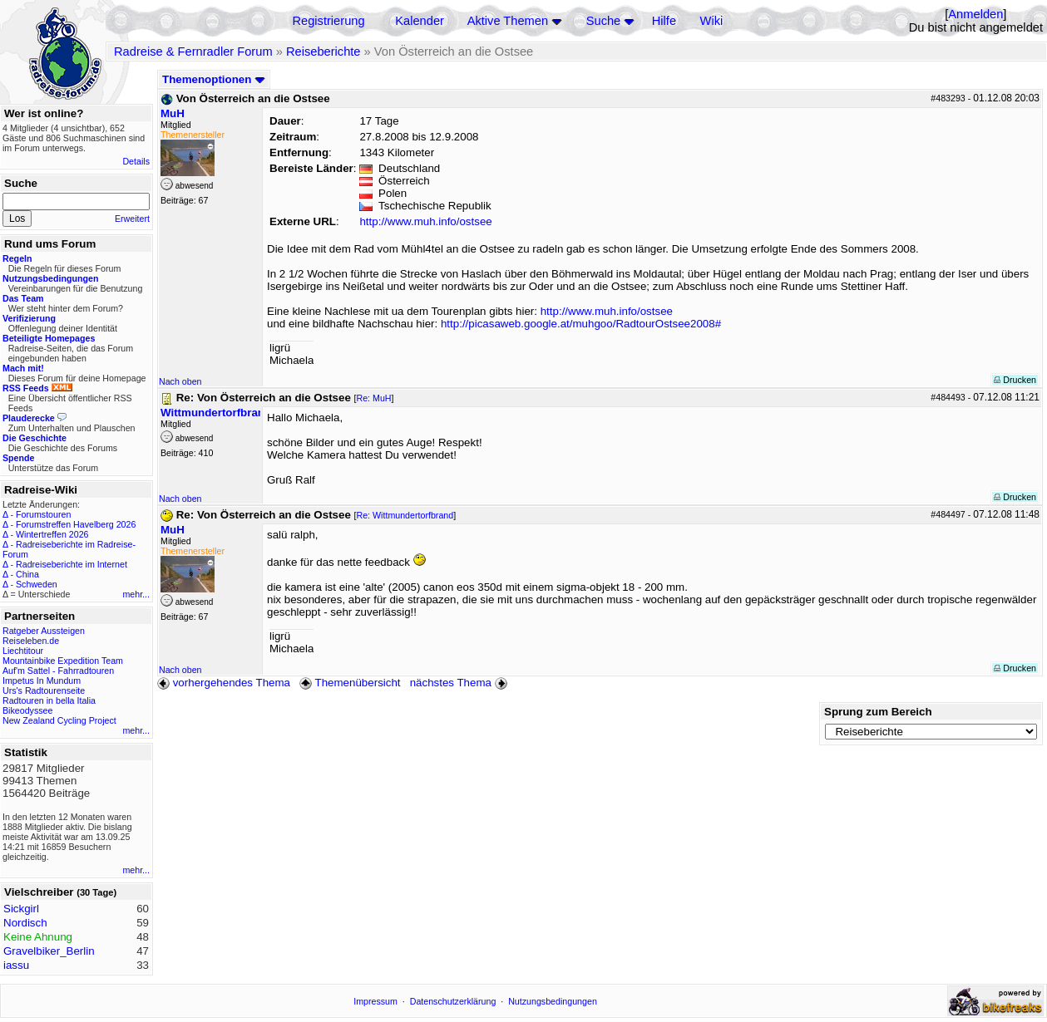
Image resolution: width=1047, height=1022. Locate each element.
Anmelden (975, 14)
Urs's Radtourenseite (43, 690)
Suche (603, 20)
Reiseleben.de (30, 641)
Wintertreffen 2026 (52, 534)
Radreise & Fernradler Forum (193, 51)
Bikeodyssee (27, 710)
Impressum (375, 1001)
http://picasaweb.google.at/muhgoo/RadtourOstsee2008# (581, 323)
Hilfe (664, 20)
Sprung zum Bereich (878, 711)
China (27, 574)
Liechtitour (22, 651)
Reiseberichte (323, 51)
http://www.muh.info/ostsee (425, 221)
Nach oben (180, 381)
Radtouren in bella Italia (49, 700)
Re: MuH (374, 398)
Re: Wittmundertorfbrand (405, 515)
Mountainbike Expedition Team (62, 661)
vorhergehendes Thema (223, 682)
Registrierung (328, 20)
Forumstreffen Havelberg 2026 (76, 524)
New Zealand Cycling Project (59, 720)
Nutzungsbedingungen (552, 1001)
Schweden (36, 584)
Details (136, 161)
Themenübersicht (349, 682)
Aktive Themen (507, 20)
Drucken (1015, 380)
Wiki (712, 20)
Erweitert (132, 219)
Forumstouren (43, 514)
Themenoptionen (213, 79)
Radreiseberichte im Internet (71, 564)
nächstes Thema (460, 682)
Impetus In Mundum (41, 680)
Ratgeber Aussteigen (43, 631)
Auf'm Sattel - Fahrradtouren (58, 671)
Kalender (419, 20)
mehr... (136, 594)
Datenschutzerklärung (453, 1001)
